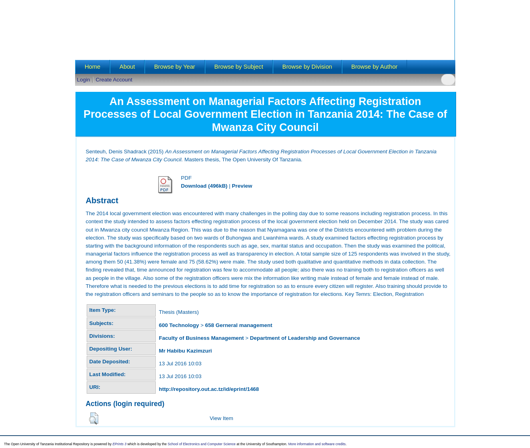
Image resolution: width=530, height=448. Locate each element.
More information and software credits (317, 444)
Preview (242, 186)
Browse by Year (174, 66)
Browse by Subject (238, 66)
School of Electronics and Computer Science (202, 444)
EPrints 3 (120, 444)
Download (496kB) (204, 186)
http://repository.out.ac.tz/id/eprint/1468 (209, 389)
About (127, 66)
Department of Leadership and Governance (305, 338)
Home (92, 66)
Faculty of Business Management (201, 338)
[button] (93, 418)
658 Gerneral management (238, 325)
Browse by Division (307, 66)
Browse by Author (374, 66)
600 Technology (179, 325)
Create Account (113, 80)
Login (83, 80)
